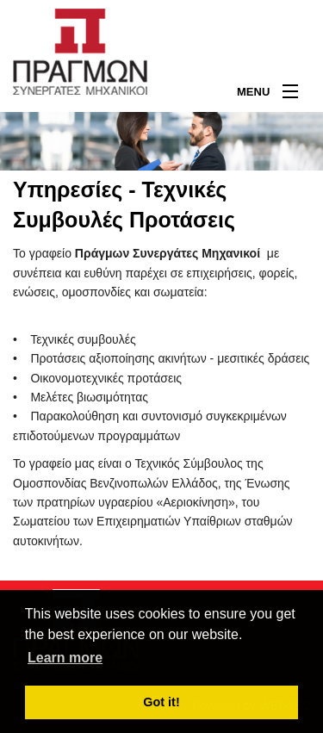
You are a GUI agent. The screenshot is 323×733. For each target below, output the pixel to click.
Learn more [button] (65, 657)
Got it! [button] (161, 702)
